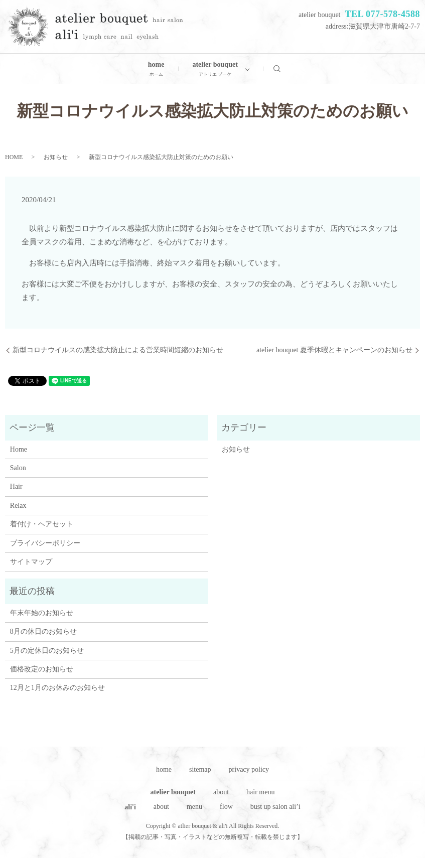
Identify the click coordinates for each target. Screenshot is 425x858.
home (156, 69)
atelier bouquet (214, 69)
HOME (14, 157)
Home (18, 449)
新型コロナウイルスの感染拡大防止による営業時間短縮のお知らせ (118, 350)
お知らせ (56, 157)
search (284, 68)
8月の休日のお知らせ (43, 631)
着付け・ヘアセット (41, 524)
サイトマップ (31, 561)
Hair (16, 486)
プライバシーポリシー (45, 543)
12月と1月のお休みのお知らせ (57, 687)
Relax (18, 505)
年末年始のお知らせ (41, 613)
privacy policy (249, 769)
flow (226, 806)
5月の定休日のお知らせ (47, 650)
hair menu (260, 792)
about (221, 792)
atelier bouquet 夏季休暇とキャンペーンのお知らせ (334, 350)
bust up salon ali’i (275, 806)
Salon (18, 468)
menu (194, 806)
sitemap (200, 769)
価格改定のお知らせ (41, 669)
